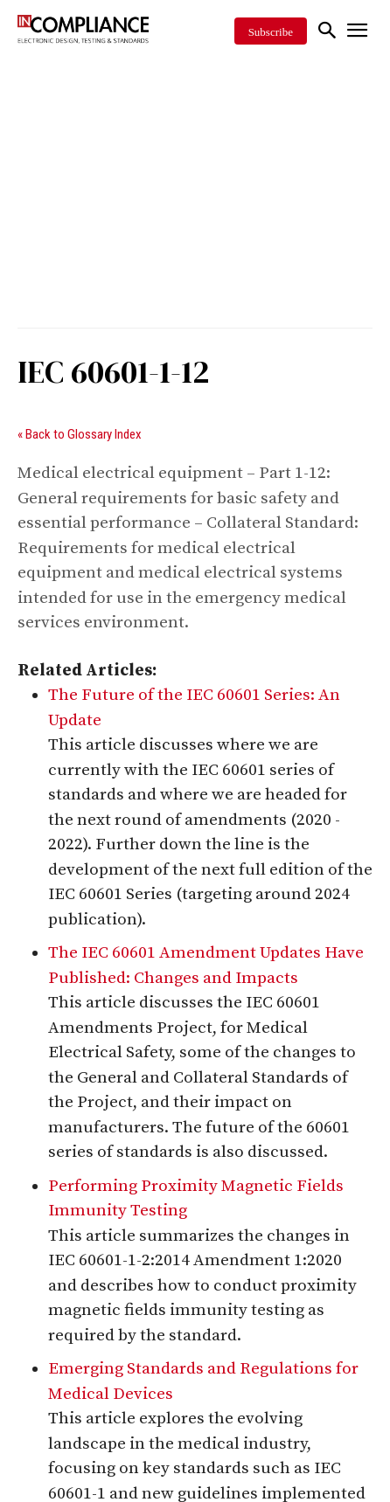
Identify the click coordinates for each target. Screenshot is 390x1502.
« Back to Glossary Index (79, 434)
